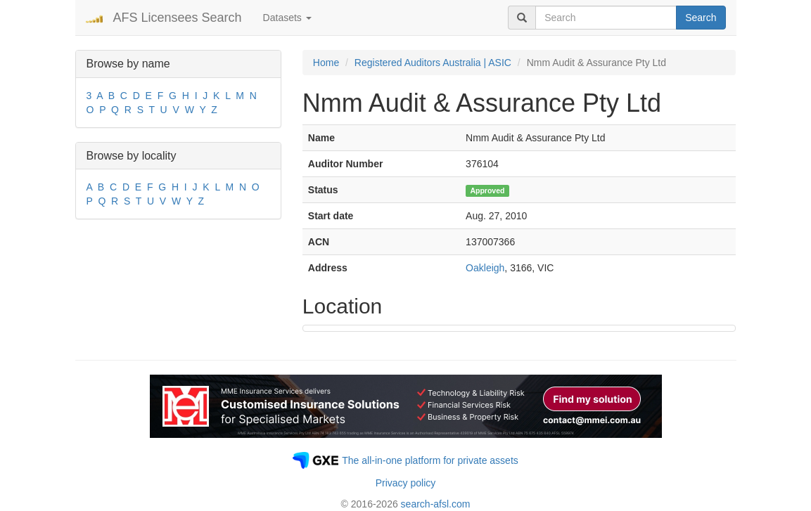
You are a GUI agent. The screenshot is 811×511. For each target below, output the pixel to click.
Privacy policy (406, 483)
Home (326, 62)
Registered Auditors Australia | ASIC (433, 62)
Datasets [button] (287, 17)
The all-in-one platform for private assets (430, 460)
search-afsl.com (436, 504)
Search (700, 17)
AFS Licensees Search (177, 18)
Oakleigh (485, 267)
